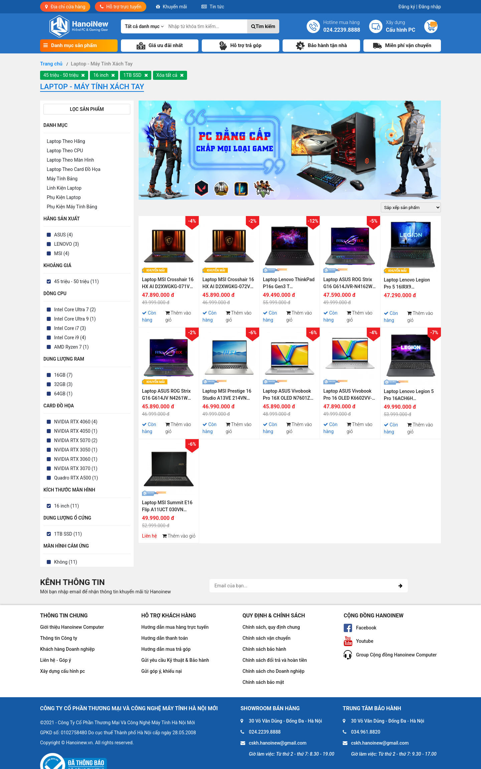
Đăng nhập (430, 6)
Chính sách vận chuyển (267, 638)
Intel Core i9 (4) (70, 337)
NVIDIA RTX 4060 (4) (76, 421)
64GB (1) (63, 393)
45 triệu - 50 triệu (64, 75)
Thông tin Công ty (58, 638)
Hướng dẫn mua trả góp (166, 649)
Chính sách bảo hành (264, 649)
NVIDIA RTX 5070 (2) (76, 440)
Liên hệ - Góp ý (55, 660)
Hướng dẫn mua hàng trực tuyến (175, 627)
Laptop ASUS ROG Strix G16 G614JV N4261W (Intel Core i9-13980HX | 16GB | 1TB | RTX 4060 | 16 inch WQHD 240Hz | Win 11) (167, 395)
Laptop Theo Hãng (66, 141)
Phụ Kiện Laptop (64, 197)
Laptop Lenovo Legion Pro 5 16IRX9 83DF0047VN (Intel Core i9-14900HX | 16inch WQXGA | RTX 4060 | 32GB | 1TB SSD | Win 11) (410, 284)
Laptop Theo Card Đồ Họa (74, 169)
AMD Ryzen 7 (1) (71, 347)
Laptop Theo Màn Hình (70, 160)
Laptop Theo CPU (65, 150)
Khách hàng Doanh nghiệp (67, 649)
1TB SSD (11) (68, 534)
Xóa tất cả (170, 75)
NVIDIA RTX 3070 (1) (76, 468)
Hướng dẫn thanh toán (164, 638)
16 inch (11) (66, 506)
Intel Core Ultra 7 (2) (75, 309)
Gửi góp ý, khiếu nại (161, 671)
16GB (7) (63, 375)
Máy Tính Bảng (62, 178)
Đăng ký (408, 6)
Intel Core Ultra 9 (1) (75, 319)
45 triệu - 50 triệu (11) (76, 281)
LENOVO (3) (66, 244)
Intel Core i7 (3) (70, 328)
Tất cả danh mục (144, 26)
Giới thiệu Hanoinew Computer (72, 627)
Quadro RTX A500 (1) (76, 477)
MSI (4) (61, 253)
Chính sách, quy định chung (271, 627)
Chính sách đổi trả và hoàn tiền (275, 660)
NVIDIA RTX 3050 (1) (76, 449)
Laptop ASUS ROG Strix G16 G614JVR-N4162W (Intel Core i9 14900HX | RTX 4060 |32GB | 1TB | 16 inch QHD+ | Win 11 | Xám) (348, 284)
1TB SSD (135, 75)
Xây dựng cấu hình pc (62, 671)
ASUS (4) (63, 234)
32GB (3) (63, 384)
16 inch (104, 75)
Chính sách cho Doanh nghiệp (274, 671)
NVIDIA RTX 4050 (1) (76, 431)
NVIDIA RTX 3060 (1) (76, 459)
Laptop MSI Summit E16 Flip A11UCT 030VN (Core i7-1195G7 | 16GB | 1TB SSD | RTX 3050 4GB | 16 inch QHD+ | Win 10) (168, 507)
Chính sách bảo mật (263, 682)
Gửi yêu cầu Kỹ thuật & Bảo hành (175, 660)
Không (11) (65, 562)
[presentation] (144, 150)
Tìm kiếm (263, 26)
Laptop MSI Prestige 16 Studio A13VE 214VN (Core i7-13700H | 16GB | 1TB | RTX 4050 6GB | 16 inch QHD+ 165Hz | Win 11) (228, 395)
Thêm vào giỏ (178, 316)
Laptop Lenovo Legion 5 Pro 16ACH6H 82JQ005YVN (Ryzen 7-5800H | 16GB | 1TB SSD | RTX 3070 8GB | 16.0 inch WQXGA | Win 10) (410, 396)
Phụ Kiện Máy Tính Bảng (72, 206)
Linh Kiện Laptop (64, 188)
